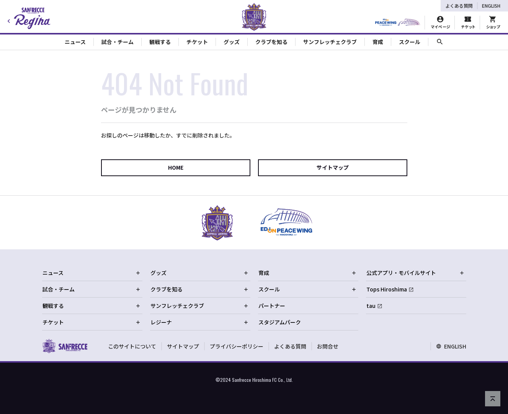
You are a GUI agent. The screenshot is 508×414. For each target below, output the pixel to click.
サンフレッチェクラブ (199, 305)
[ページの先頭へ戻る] (492, 398)
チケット (91, 322)
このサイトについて (132, 346)
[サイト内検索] (439, 42)
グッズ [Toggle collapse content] (232, 42)
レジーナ (199, 322)
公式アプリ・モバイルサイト (415, 273)
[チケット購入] (467, 22)
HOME (175, 167)
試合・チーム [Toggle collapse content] (117, 42)
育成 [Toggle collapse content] (377, 42)
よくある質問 (459, 5)
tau (371, 305)
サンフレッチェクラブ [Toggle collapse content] (330, 42)
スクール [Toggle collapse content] (409, 42)
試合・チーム (91, 289)
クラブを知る (199, 289)
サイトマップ (333, 167)
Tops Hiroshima (386, 289)
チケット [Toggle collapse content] (197, 42)
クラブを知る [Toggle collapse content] (271, 42)
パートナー (271, 305)
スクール (307, 289)
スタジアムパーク (279, 322)
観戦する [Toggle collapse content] (160, 42)
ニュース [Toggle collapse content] (75, 42)
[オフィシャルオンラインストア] (493, 22)
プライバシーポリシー (236, 346)
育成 (307, 273)
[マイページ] (440, 22)
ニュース (91, 273)
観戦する (91, 305)
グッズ (199, 273)
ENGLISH (491, 5)
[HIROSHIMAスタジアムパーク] (397, 22)
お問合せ (327, 346)
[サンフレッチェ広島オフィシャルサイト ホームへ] (65, 345)
